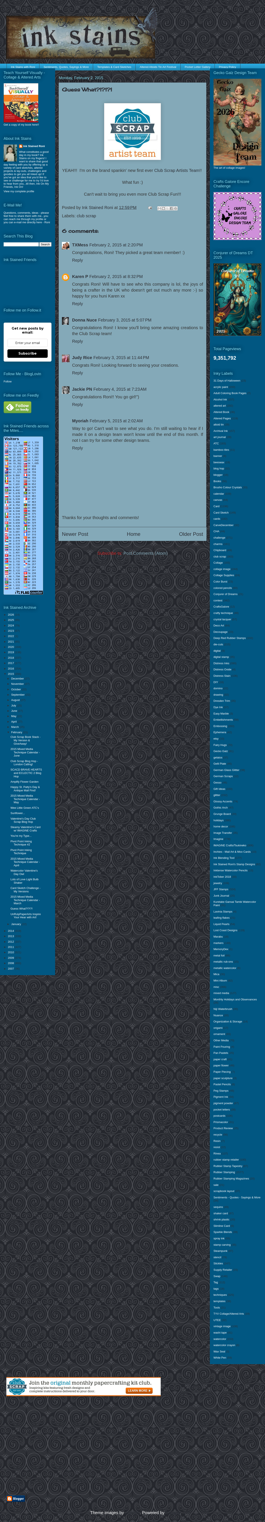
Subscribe (27, 353)
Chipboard (219, 550)
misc (216, 986)
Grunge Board (222, 814)
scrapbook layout (223, 1191)
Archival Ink (220, 430)
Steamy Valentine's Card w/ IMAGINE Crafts (25, 829)
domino (218, 688)
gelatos (217, 757)
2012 (11, 941)
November (18, 683)
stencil (217, 1257)
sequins (218, 1207)
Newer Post (75, 534)
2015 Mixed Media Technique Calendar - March (25, 900)
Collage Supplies (223, 575)
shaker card (220, 1213)
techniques (220, 1294)
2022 (11, 636)
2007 (11, 968)
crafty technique (223, 613)
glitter (216, 795)
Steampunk (220, 1250)
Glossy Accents (222, 801)
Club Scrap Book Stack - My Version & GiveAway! (25, 740)
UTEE (217, 1320)
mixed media (221, 993)
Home (133, 534)
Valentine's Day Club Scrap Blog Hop (23, 820)
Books (217, 481)
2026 (11, 614)
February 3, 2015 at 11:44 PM (121, 357)
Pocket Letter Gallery (197, 67)
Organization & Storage (227, 1021)
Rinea (217, 1153)
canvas (217, 499)
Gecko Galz (220, 751)
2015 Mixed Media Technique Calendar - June (25, 752)
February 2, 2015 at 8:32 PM (116, 276)
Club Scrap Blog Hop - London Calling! (24, 763)
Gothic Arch (220, 807)
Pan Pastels (220, 1052)
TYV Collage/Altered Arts (228, 1313)
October (16, 689)
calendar (218, 493)
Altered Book (221, 412)
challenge (219, 537)
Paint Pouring (221, 1046)
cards (216, 518)
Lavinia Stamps (222, 911)
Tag (215, 1282)
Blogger (173, 1512)
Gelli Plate (219, 763)
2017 (11, 663)
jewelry (217, 883)
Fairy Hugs (220, 745)
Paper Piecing (222, 1071)
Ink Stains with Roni (23, 67)
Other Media (221, 1040)
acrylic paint (220, 387)
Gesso (217, 782)
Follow (8, 381)
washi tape (220, 1332)
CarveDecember (223, 525)
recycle (217, 1134)
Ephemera (219, 732)
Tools (216, 1307)
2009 (11, 957)
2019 (11, 652)
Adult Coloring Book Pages (229, 393)
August (16, 700)
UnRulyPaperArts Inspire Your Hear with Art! (25, 916)
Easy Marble (221, 713)
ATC (216, 443)
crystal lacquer (222, 619)
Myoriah (80, 420)
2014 (11, 930)
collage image (221, 569)
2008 (11, 963)
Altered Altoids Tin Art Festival (158, 67)
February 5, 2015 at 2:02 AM (116, 420)
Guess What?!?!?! (21, 908)
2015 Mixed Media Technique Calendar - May (25, 799)
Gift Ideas (219, 788)
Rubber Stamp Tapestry (227, 1166)
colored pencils (222, 588)
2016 (11, 668)
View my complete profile (19, 191)
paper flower (221, 1065)
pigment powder (223, 1103)
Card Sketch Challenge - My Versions (25, 889)
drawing (218, 694)
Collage (218, 562)
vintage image (222, 1326)
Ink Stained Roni (34, 146)
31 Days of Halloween (226, 380)
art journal (219, 437)
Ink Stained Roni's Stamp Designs (234, 864)
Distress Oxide (222, 669)
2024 (11, 625)
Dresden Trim (221, 700)
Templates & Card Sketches (114, 67)
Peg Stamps (221, 1090)
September (18, 694)
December (18, 678)
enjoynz (132, 1512)
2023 (11, 630)
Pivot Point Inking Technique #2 (21, 843)
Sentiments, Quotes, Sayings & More (66, 67)
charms (218, 544)
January (16, 924)
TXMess (80, 245)
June (14, 710)
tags (216, 1288)
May (14, 716)
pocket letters (221, 1109)
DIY (215, 682)
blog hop (218, 468)
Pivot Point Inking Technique (21, 851)
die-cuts (218, 644)
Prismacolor (220, 1122)
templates (219, 1301)
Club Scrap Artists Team (176, 170)
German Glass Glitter (226, 770)
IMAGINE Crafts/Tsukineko (229, 845)
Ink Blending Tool (223, 857)
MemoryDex (220, 949)
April (14, 721)
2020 (11, 647)
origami (218, 1027)
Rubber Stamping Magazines (231, 1178)
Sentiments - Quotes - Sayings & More (237, 1197)
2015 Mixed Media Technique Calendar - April (25, 862)
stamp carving (222, 1244)
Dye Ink (218, 707)
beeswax (218, 462)
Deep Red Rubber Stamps (229, 638)
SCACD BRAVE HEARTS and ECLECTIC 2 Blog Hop (26, 773)
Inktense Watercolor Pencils (230, 870)
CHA (216, 531)
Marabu (218, 936)
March (15, 727)
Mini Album (220, 980)
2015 (11, 673)
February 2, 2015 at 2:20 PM (116, 245)
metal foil (219, 955)
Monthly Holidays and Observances (235, 999)
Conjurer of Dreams (225, 594)
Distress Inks (221, 663)
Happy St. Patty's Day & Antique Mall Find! (25, 788)
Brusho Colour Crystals (227, 487)
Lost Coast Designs (225, 930)
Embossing (220, 726)
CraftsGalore (221, 606)
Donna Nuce (84, 320)
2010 (11, 952)
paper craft (220, 1059)
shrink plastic (221, 1219)
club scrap (86, 215)
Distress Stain (221, 675)
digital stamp (221, 657)
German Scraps (223, 776)
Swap (216, 1276)
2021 (11, 641)
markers (218, 943)
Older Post (191, 534)
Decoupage (220, 631)
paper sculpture (223, 1078)
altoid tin (218, 424)
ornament (219, 1034)
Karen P (80, 276)
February (17, 732)
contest (217, 600)
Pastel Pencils (222, 1084)
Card (216, 506)
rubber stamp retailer (226, 1159)
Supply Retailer (222, 1269)
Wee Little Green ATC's (24, 807)
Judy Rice (82, 357)
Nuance (218, 1015)
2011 (11, 947)
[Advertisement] (42, 1446)
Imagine (218, 839)
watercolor (219, 1339)
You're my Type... (20, 835)
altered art (219, 405)
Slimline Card (221, 1225)
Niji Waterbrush (222, 1009)
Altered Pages (222, 418)
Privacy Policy (227, 67)
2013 (11, 936)
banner (217, 456)
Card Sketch (221, 512)
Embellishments (223, 719)
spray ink (219, 1238)
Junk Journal (221, 895)
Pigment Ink (220, 1096)
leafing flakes (221, 917)
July (14, 705)
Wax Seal (219, 1351)
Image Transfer (222, 832)
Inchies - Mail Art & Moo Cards (232, 851)
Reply (77, 260)
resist (216, 1147)
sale (216, 1184)
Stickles (218, 1263)
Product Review (223, 1128)
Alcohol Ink (220, 399)
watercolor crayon (224, 1345)
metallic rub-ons (223, 961)
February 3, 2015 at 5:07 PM (125, 320)
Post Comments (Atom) (145, 553)
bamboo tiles (221, 449)
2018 (11, 657)
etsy (216, 738)
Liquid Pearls (221, 924)
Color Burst (220, 581)
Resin (216, 1141)
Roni (47, 222)
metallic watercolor (224, 968)
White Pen (219, 1357)
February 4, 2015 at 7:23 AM (120, 389)
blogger (218, 474)
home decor (220, 826)
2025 (11, 620)
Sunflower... (17, 813)
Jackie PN (82, 389)
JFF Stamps (220, 889)
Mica (216, 974)
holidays (218, 820)
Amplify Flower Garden (24, 781)
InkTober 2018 (222, 876)
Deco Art (218, 625)
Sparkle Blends (222, 1232)
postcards (219, 1115)
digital (217, 650)
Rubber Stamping (224, 1172)
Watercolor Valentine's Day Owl (24, 872)
